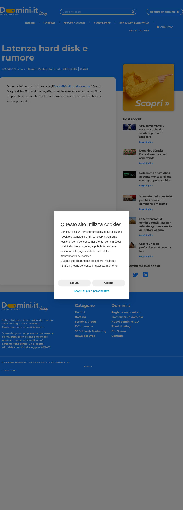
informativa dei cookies (77, 256)
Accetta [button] (108, 282)
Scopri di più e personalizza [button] (91, 291)
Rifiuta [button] (74, 282)
